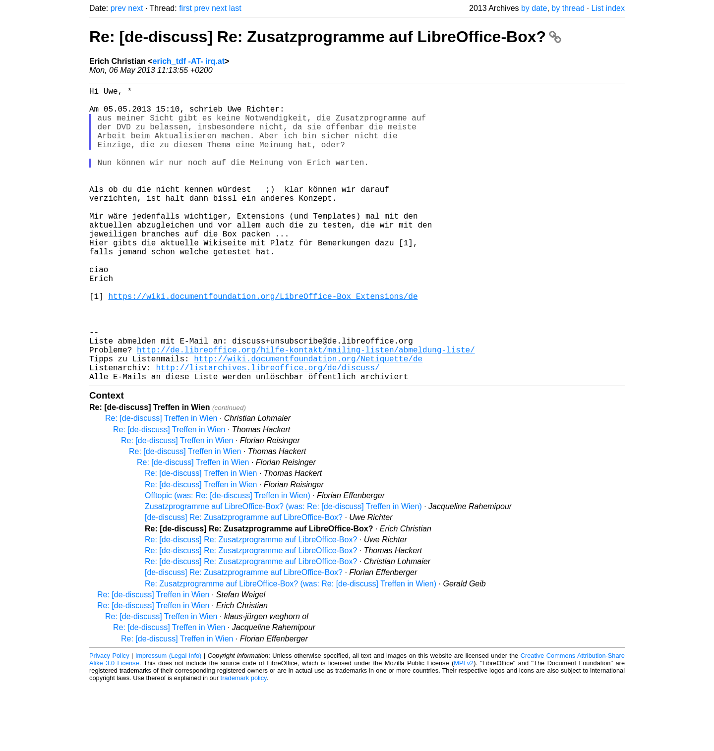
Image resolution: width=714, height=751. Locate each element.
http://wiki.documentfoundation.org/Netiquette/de (308, 419)
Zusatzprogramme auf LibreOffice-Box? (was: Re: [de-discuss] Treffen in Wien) (283, 572)
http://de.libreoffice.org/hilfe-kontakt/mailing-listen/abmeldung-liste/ (306, 409)
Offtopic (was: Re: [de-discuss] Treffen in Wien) (227, 561)
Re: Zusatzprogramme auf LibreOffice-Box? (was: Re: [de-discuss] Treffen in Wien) (290, 649)
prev (118, 8)
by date (534, 8)
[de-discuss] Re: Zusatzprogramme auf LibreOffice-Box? (244, 582)
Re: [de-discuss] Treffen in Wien (161, 483)
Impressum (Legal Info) (168, 721)
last (235, 8)
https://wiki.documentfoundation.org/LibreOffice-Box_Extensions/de (262, 343)
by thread (568, 8)
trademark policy (244, 743)
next (135, 8)
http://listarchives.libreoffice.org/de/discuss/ (267, 430)
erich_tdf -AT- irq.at (189, 61)
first (185, 8)
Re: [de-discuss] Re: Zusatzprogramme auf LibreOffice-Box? (325, 37)
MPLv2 (464, 728)
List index (608, 8)
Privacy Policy (109, 721)
